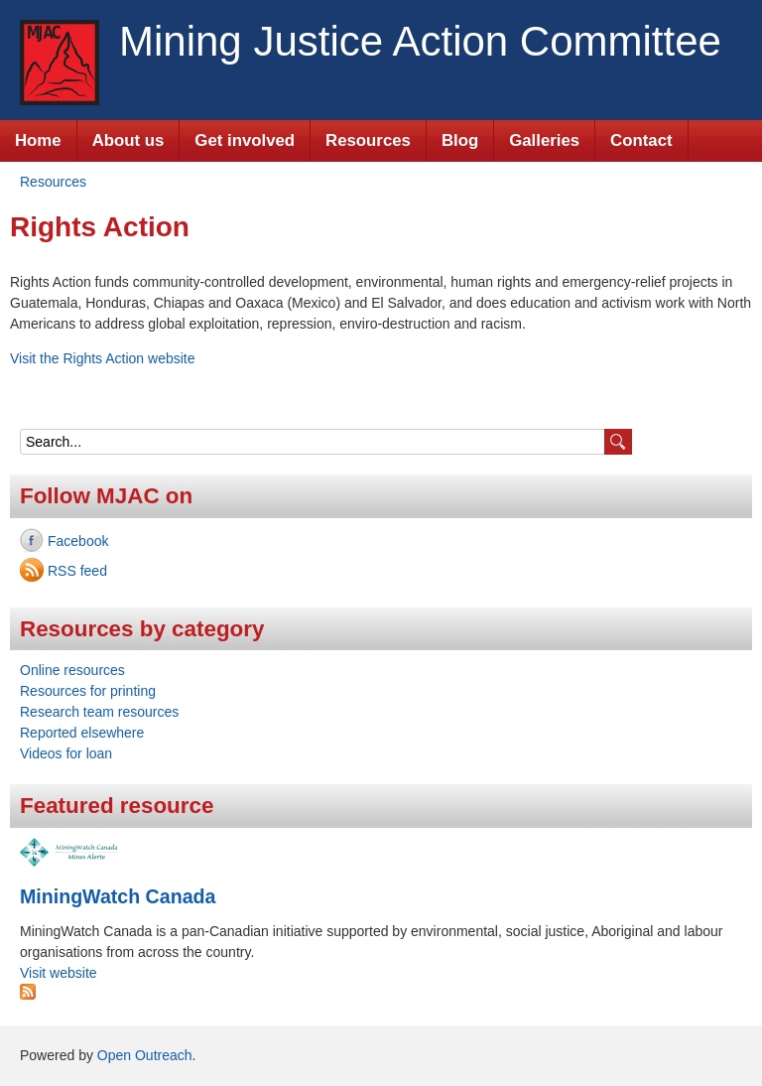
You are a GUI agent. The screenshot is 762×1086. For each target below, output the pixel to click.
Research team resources (99, 712)
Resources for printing (88, 691)
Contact (641, 140)
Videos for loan (66, 753)
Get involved (244, 140)
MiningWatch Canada (117, 896)
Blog (460, 140)
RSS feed (77, 571)
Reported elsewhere (82, 733)
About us (128, 140)
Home (38, 140)
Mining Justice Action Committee (420, 41)
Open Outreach (144, 1055)
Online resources (72, 670)
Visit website (58, 973)
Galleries (544, 140)
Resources (368, 140)
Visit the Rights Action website (102, 358)
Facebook (78, 541)
